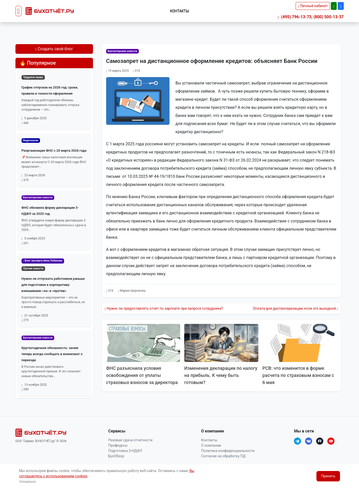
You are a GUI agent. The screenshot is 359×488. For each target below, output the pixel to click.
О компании (211, 445)
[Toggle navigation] (18, 11)
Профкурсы (117, 445)
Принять (328, 476)
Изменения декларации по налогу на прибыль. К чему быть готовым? (221, 375)
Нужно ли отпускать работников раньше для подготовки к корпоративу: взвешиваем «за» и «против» (53, 285)
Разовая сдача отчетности (130, 440)
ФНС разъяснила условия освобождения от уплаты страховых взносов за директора (142, 375)
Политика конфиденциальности (228, 451)
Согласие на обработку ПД (223, 456)
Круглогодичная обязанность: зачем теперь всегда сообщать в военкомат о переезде (52, 354)
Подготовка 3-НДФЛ (125, 451)
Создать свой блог (54, 48)
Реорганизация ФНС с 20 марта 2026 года (54, 150)
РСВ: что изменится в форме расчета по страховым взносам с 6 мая (298, 375)
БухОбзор (116, 456)
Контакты (179, 11)
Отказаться (27, 481)
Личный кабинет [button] (313, 6)
